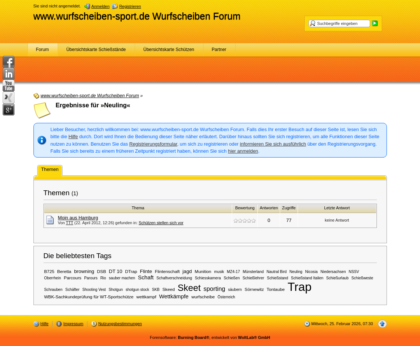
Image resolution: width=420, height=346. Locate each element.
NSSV (354, 272)
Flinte (146, 271)
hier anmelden (243, 151)
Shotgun (116, 290)
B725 (49, 271)
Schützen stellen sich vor (161, 222)
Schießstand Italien (307, 278)
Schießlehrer (253, 278)
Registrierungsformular (153, 144)
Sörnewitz (254, 289)
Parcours (72, 277)
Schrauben (53, 290)
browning (84, 271)
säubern (235, 290)
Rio (103, 278)
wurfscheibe (203, 296)
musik (219, 272)
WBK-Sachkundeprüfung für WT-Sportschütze (89, 296)
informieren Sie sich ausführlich (273, 144)
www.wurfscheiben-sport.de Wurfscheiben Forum (137, 16)
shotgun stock (137, 290)
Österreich (226, 297)
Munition (203, 271)
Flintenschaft (167, 271)
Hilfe (73, 136)
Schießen (232, 278)
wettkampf (146, 296)
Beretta (64, 271)
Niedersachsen (333, 272)
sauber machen (122, 278)
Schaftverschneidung (174, 278)
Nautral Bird (276, 272)
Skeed (168, 289)
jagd (187, 271)
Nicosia (311, 272)
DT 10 (115, 271)
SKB (155, 290)
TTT (69, 222)
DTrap (131, 271)
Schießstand (277, 278)
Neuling (295, 272)
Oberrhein (52, 278)
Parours (90, 278)
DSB (101, 271)
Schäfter (72, 290)
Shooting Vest (94, 290)
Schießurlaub (337, 278)
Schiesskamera (208, 278)
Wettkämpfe (174, 296)
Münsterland (253, 272)
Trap (300, 286)
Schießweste (362, 278)
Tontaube (276, 289)
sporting (214, 288)
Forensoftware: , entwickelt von (210, 337)
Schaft (146, 277)
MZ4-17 (233, 272)
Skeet (189, 288)
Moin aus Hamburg (78, 217)
